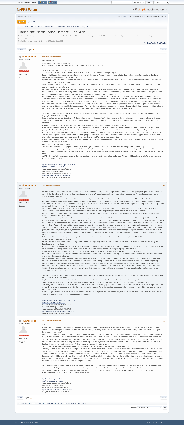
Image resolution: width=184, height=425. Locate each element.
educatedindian (28, 57)
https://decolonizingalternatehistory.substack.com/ (58, 165)
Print (164, 50)
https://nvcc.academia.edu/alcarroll (53, 167)
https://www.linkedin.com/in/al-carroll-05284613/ (58, 175)
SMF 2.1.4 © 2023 (21, 422)
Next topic (161, 43)
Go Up (20, 398)
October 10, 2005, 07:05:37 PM (51, 185)
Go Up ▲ (166, 422)
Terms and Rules (156, 422)
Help (148, 422)
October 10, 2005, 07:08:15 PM (51, 321)
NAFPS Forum (27, 9)
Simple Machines (32, 422)
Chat (124, 16)
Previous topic (149, 43)
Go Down (21, 50)
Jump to (133, 408)
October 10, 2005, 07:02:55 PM (51, 56)
